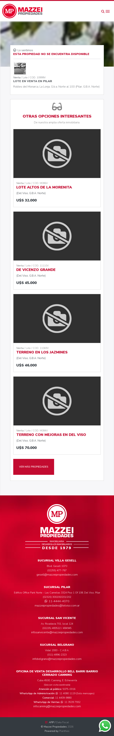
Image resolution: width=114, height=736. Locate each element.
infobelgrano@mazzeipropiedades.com (57, 659)
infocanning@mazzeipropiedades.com (57, 706)
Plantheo (64, 731)
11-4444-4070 (57, 601)
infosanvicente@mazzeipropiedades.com (57, 632)
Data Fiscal (62, 722)
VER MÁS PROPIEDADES (33, 466)
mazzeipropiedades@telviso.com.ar (57, 606)
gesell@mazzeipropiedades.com (57, 575)
